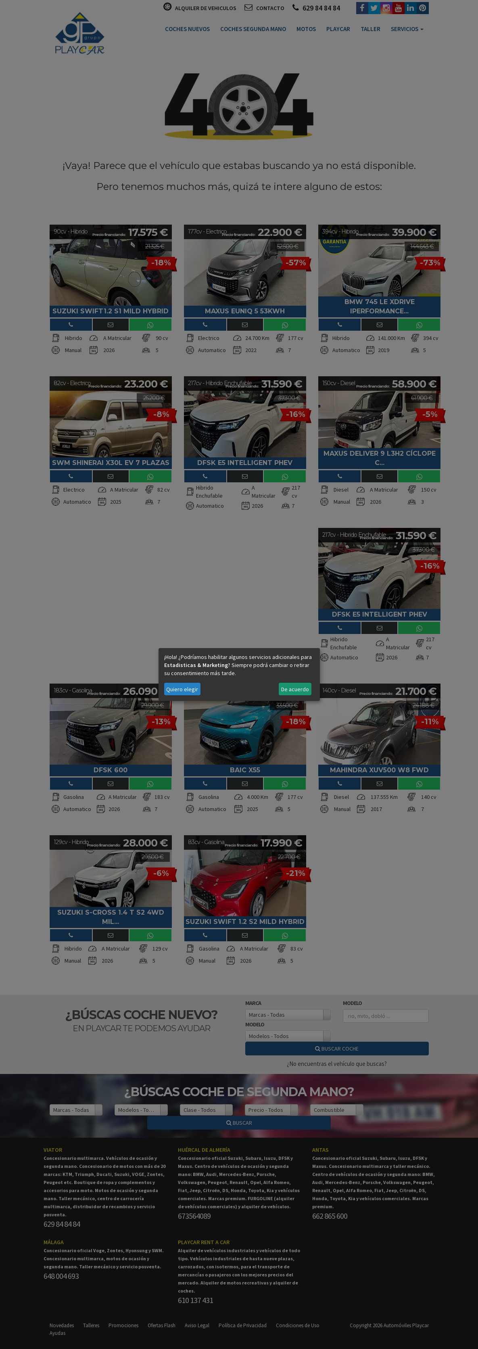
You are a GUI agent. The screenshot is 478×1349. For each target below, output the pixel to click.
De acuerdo (295, 689)
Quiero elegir (182, 689)
